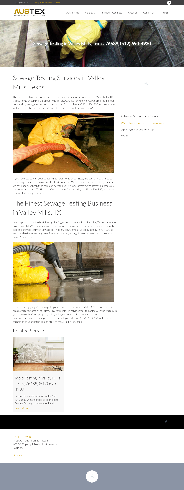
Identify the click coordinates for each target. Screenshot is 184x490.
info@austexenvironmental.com (47, 2)
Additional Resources (111, 12)
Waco (124, 122)
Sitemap (164, 12)
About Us (132, 12)
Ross (155, 122)
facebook (169, 3)
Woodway (134, 122)
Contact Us (149, 12)
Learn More (21, 408)
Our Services (72, 12)
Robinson (146, 122)
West (162, 122)
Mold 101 (90, 12)
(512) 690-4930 (22, 436)
